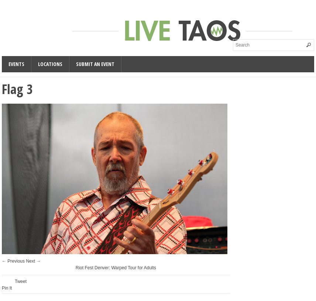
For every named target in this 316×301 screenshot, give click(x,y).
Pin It (7, 288)
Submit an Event (95, 64)
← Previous (13, 261)
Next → (33, 261)
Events (16, 64)
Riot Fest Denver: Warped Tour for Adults (116, 267)
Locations (50, 64)
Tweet (21, 281)
